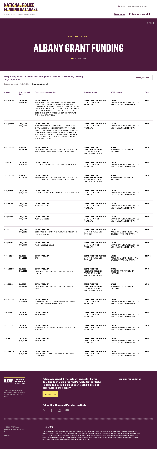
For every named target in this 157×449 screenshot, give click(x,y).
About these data (78, 58)
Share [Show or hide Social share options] (150, 23)
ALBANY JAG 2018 (42, 219)
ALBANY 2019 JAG (42, 206)
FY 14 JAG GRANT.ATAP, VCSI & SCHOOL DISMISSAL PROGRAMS (55, 355)
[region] (78, 226)
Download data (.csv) (40, 84)
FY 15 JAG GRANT (42, 341)
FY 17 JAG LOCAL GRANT (44, 246)
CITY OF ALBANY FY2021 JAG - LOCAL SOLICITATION (55, 165)
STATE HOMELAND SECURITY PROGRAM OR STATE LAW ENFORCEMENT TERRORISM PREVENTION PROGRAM (56, 151)
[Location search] (138, 6)
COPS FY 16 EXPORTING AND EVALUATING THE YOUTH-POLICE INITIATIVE (56, 234)
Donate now (50, 394)
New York (73, 36)
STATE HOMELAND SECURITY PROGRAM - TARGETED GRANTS (55, 273)
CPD (36, 259)
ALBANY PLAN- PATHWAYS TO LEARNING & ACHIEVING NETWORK (56, 329)
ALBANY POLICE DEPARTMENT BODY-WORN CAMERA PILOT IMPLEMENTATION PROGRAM (55, 303)
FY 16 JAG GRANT (42, 315)
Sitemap (7, 435)
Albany (85, 36)
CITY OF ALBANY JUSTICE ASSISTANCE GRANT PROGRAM (53, 194)
